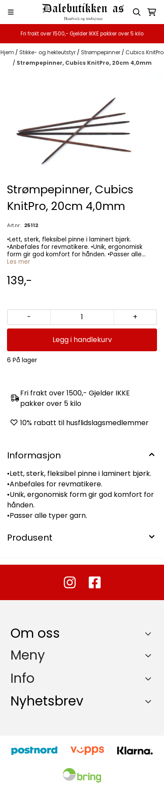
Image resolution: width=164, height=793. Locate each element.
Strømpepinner (101, 52)
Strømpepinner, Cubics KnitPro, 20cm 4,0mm (84, 62)
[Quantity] (82, 317)
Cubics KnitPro (145, 52)
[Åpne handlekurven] (152, 12)
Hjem (7, 52)
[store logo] (82, 12)
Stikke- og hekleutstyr (48, 52)
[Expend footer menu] (150, 655)
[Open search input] (137, 12)
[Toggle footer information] (150, 633)
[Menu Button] (10, 12)
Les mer (18, 261)
